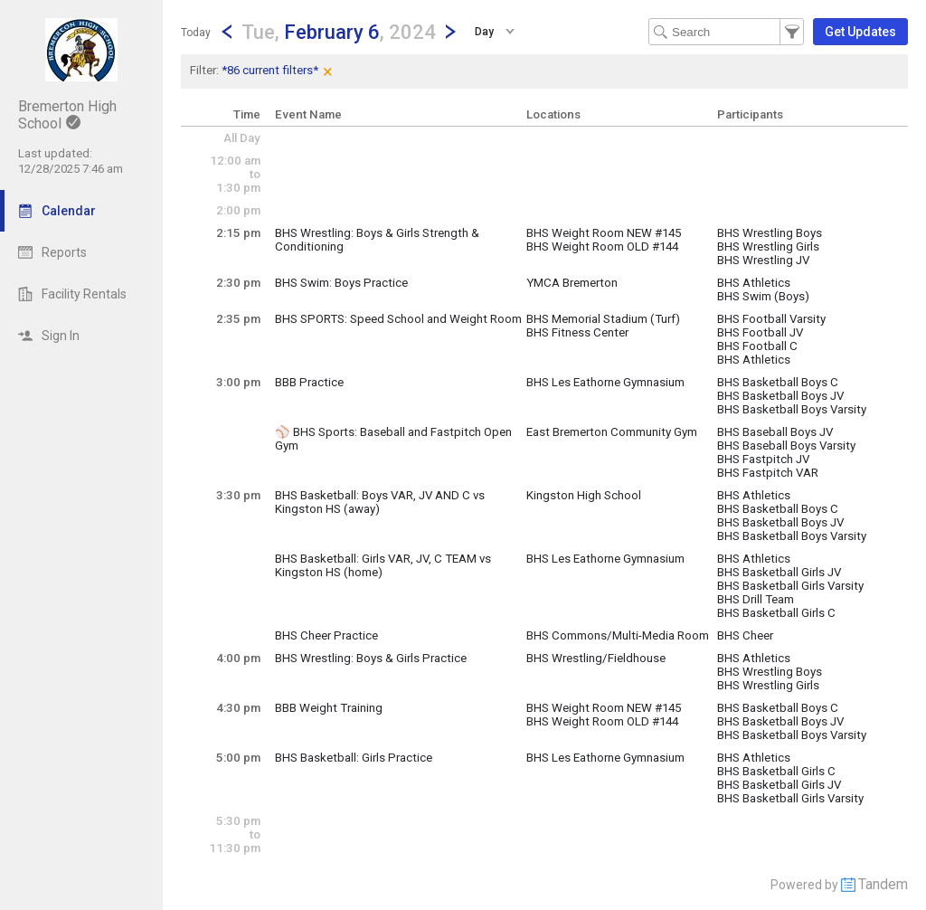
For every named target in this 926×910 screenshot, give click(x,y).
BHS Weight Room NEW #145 (603, 233)
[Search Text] (726, 31)
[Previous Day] (227, 31)
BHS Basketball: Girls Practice (353, 757)
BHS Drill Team (755, 599)
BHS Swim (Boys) (763, 296)
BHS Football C (757, 346)
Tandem (883, 884)
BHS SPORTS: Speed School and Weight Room (398, 319)
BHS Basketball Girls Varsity (790, 585)
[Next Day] (450, 31)
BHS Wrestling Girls (768, 246)
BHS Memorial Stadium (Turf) (603, 319)
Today (196, 32)
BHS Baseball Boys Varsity (786, 445)
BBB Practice (309, 382)
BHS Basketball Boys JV (780, 396)
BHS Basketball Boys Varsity (791, 409)
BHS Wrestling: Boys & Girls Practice (371, 658)
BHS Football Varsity (771, 319)
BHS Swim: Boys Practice (341, 282)
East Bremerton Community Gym (611, 432)
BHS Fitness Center (577, 332)
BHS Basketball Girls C (776, 613)
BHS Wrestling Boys (769, 233)
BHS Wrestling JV (763, 260)
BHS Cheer (745, 635)
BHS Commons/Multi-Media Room (617, 635)
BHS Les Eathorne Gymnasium (605, 382)
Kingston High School (583, 495)
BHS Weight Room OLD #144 (602, 246)
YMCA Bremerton (572, 282)
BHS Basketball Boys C (777, 382)
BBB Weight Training (329, 708)
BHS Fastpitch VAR (767, 472)
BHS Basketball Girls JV (779, 572)
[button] (338, 31)
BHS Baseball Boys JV (775, 432)
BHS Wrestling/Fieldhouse (596, 658)
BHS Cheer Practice (326, 635)
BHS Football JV (760, 332)
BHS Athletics (753, 282)
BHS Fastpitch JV (763, 459)
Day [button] (484, 31)
